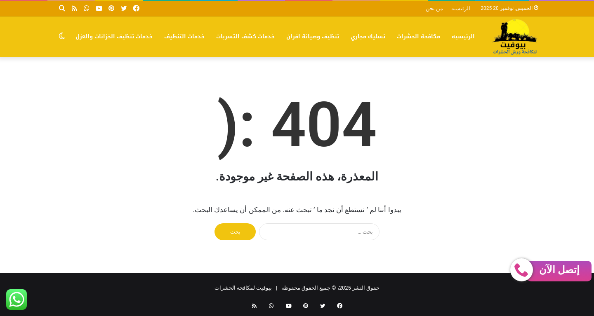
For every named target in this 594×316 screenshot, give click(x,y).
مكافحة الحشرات (418, 36)
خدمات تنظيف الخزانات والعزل (114, 36)
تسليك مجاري (368, 36)
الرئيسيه (460, 8)
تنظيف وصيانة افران (312, 36)
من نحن (434, 8)
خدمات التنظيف (184, 36)
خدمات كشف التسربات (245, 36)
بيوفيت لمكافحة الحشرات (243, 288)
